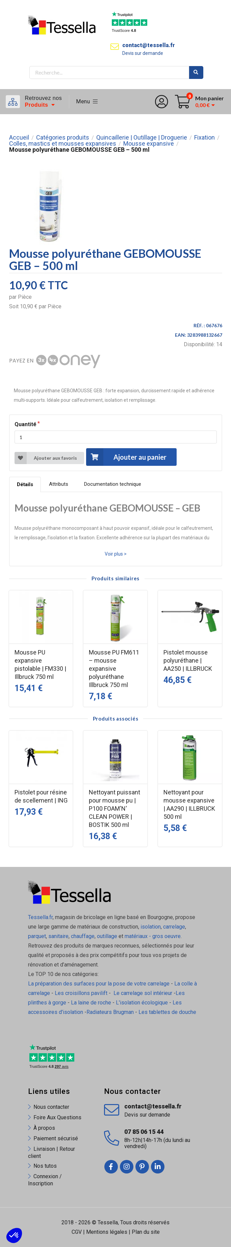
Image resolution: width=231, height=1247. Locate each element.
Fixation (204, 137)
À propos (44, 1128)
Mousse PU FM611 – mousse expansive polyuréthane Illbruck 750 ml (114, 668)
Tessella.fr (40, 917)
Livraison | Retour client (51, 1152)
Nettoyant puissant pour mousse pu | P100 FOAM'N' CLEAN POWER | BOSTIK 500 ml (114, 808)
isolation (150, 926)
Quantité (25, 424)
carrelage (174, 926)
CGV (77, 1232)
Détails (25, 484)
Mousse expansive (148, 144)
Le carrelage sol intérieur (142, 993)
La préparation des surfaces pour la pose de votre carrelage (99, 983)
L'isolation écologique (142, 1002)
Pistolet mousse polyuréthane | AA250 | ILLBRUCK (187, 660)
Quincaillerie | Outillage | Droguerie (141, 137)
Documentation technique (112, 484)
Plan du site (146, 1232)
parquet (37, 936)
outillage (107, 936)
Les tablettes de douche (168, 1012)
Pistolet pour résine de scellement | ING (41, 796)
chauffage (83, 936)
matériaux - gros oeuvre (153, 936)
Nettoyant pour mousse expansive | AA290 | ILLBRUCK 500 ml (189, 804)
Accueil (19, 137)
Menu (87, 101)
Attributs (58, 484)
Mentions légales (106, 1232)
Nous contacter (51, 1107)
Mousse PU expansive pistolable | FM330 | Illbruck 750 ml (40, 664)
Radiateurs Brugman (110, 1012)
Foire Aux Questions (57, 1117)
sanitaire (58, 936)
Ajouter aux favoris (46, 458)
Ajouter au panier (126, 456)
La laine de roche (91, 1002)
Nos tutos (45, 1166)
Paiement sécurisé (55, 1138)
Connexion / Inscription (45, 1180)
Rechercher (196, 72)
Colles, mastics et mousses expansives (62, 144)
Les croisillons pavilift (81, 993)
